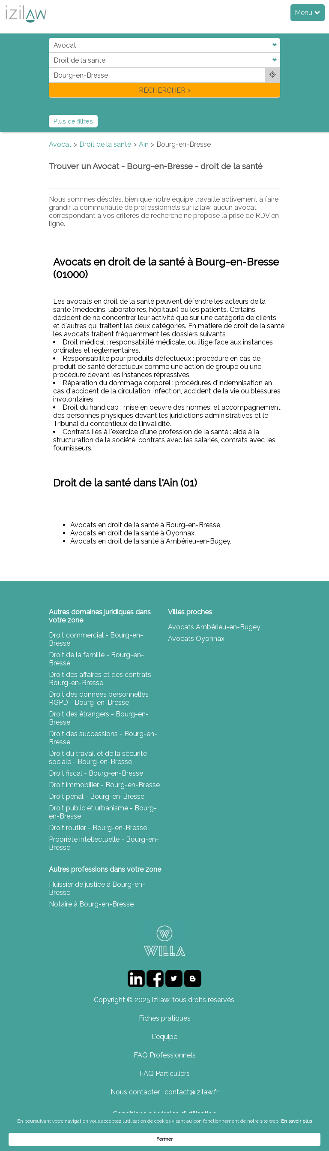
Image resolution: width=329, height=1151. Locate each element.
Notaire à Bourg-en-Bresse (91, 904)
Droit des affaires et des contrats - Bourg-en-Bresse (102, 679)
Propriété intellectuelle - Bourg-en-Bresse (104, 843)
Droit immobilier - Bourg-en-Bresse (104, 785)
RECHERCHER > (165, 90)
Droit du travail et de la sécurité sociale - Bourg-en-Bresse (98, 757)
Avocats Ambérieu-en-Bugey (214, 627)
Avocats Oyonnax (196, 638)
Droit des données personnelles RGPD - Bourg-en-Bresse (99, 698)
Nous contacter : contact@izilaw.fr (164, 1092)
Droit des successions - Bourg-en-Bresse (103, 738)
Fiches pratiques (165, 1018)
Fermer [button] (286, 1135)
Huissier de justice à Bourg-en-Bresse (97, 888)
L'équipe (164, 1037)
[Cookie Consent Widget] (164, 1136)
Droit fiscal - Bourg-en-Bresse (96, 773)
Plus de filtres (73, 121)
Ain (144, 144)
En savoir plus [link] (75, 1139)
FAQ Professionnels (165, 1055)
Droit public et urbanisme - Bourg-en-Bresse (103, 812)
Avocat (60, 144)
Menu (307, 13)
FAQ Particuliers (165, 1073)
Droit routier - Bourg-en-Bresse (98, 828)
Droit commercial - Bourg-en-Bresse (96, 639)
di (51, 67)
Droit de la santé (105, 144)
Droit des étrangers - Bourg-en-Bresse (99, 718)
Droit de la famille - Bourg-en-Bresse (96, 659)
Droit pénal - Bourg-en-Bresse (96, 796)
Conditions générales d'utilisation (164, 1114)
